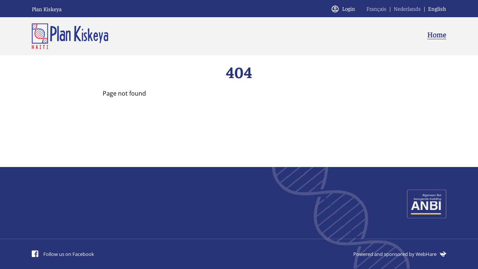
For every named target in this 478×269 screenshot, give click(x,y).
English (437, 8)
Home (436, 34)
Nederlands (407, 8)
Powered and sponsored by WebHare (399, 254)
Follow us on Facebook (63, 254)
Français (376, 8)
